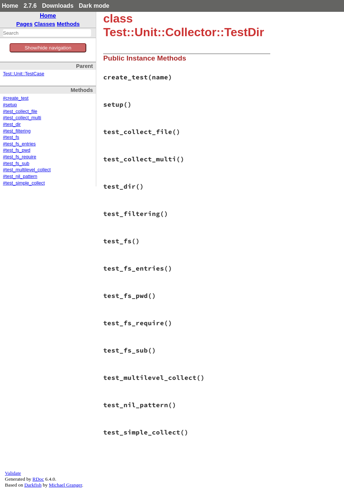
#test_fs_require (19, 156)
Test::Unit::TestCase (23, 73)
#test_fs (11, 137)
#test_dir (12, 124)
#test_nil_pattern (20, 176)
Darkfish (33, 485)
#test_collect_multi (22, 117)
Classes (44, 24)
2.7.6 (30, 6)
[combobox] (47, 33)
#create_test (15, 98)
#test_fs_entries (19, 144)
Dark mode (94, 6)
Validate (13, 473)
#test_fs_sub (16, 163)
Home (10, 6)
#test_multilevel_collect (27, 169)
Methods (68, 24)
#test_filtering (17, 131)
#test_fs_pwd (16, 150)
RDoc (38, 479)
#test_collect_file (20, 111)
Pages (24, 24)
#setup (10, 104)
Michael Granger (65, 485)
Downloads (57, 6)
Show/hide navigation (48, 48)
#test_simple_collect (24, 183)
